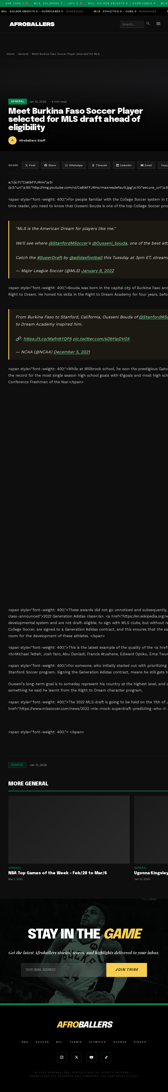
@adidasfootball (85, 257)
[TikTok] (106, 1057)
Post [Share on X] (30, 165)
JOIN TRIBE (126, 970)
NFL (59, 1042)
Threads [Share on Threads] (99, 165)
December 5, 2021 (72, 351)
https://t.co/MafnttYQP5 (47, 338)
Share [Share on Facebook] (50, 165)
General (23, 53)
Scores (120, 1042)
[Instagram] (61, 1057)
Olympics (97, 1042)
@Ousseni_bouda (109, 243)
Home (10, 53)
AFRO (84, 1025)
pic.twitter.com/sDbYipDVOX (101, 338)
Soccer (42, 1042)
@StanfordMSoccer (68, 243)
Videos (140, 1042)
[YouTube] (91, 1057)
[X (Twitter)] (76, 1057)
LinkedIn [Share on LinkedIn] (123, 165)
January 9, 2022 (97, 270)
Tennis (76, 1042)
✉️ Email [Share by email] (146, 165)
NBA (25, 1042)
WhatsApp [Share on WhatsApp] (74, 165)
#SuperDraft (49, 257)
